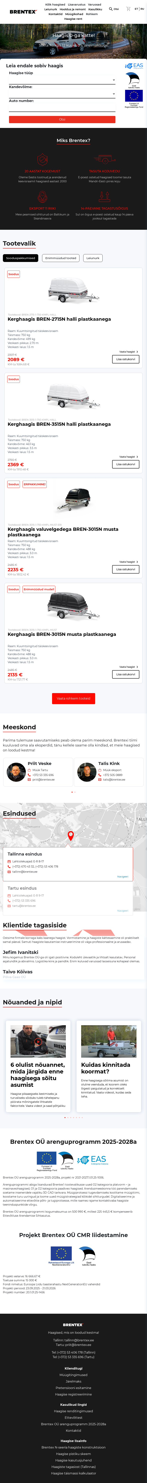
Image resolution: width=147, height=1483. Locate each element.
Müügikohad (74, 14)
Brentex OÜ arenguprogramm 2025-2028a (73, 1424)
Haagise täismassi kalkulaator (73, 1473)
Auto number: (21, 101)
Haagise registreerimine (73, 1394)
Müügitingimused (73, 1375)
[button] (72, 792)
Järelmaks (73, 1381)
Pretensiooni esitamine (73, 1388)
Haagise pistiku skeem (73, 1454)
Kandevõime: (20, 87)
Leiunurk (50, 9)
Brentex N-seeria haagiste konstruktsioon (74, 1447)
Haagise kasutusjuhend (73, 1460)
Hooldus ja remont (73, 9)
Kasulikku (95, 9)
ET (136, 8)
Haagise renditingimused (73, 1411)
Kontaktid (56, 14)
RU (142, 8)
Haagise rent (73, 19)
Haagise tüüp (21, 73)
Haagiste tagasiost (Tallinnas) (73, 1467)
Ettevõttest (73, 1418)
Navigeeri (122, 876)
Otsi (116, 9)
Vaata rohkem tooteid (73, 698)
